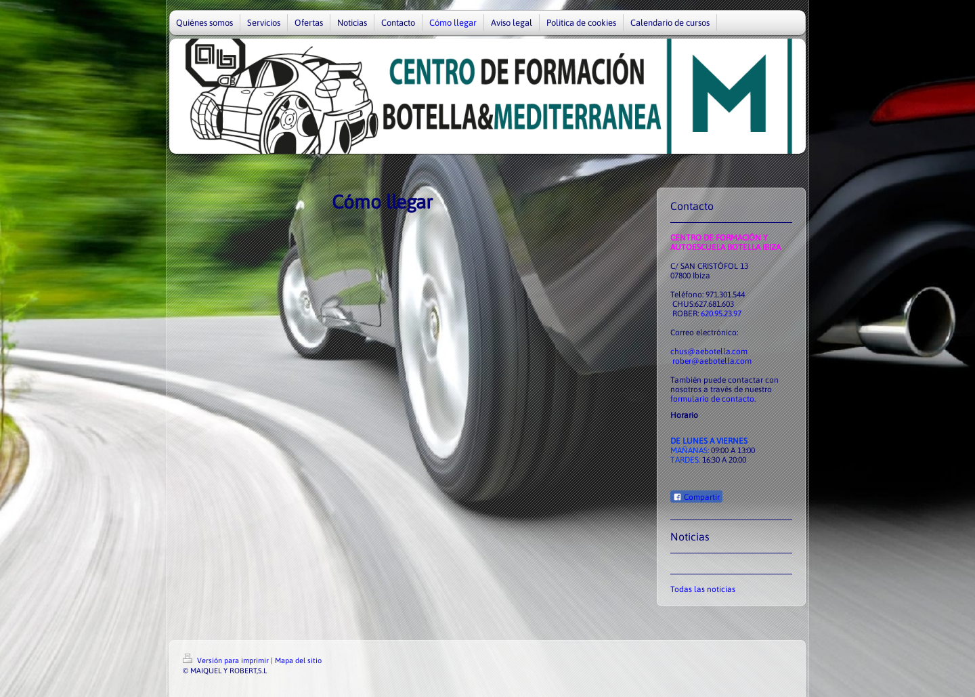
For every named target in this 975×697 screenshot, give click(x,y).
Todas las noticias (702, 589)
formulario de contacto (712, 399)
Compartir (696, 497)
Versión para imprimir (227, 660)
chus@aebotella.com (709, 351)
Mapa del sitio (298, 660)
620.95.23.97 (721, 313)
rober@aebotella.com (712, 361)
